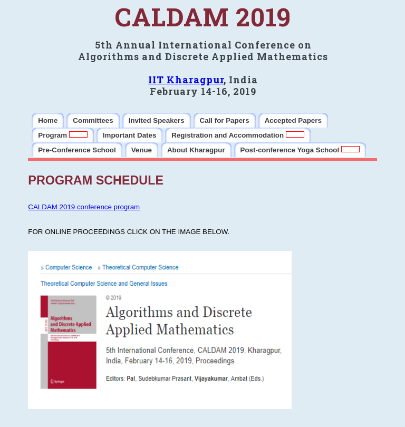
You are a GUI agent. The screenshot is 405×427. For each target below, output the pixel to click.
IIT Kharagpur (186, 79)
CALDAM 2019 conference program (84, 207)
